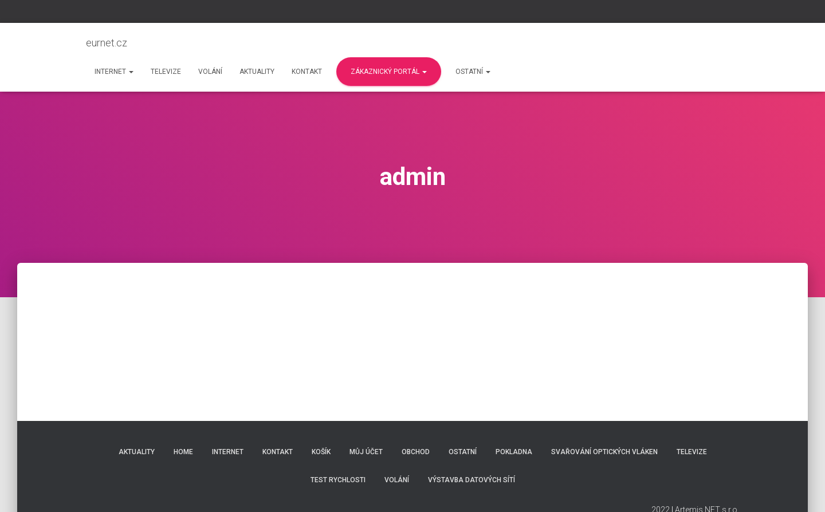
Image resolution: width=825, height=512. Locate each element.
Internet (114, 72)
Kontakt (307, 72)
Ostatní (472, 72)
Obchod (416, 452)
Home (183, 452)
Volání (210, 72)
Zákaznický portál (389, 72)
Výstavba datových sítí (471, 480)
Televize (166, 72)
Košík (321, 452)
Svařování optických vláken (604, 452)
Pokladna (514, 452)
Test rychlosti (338, 480)
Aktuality (256, 72)
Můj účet (366, 452)
